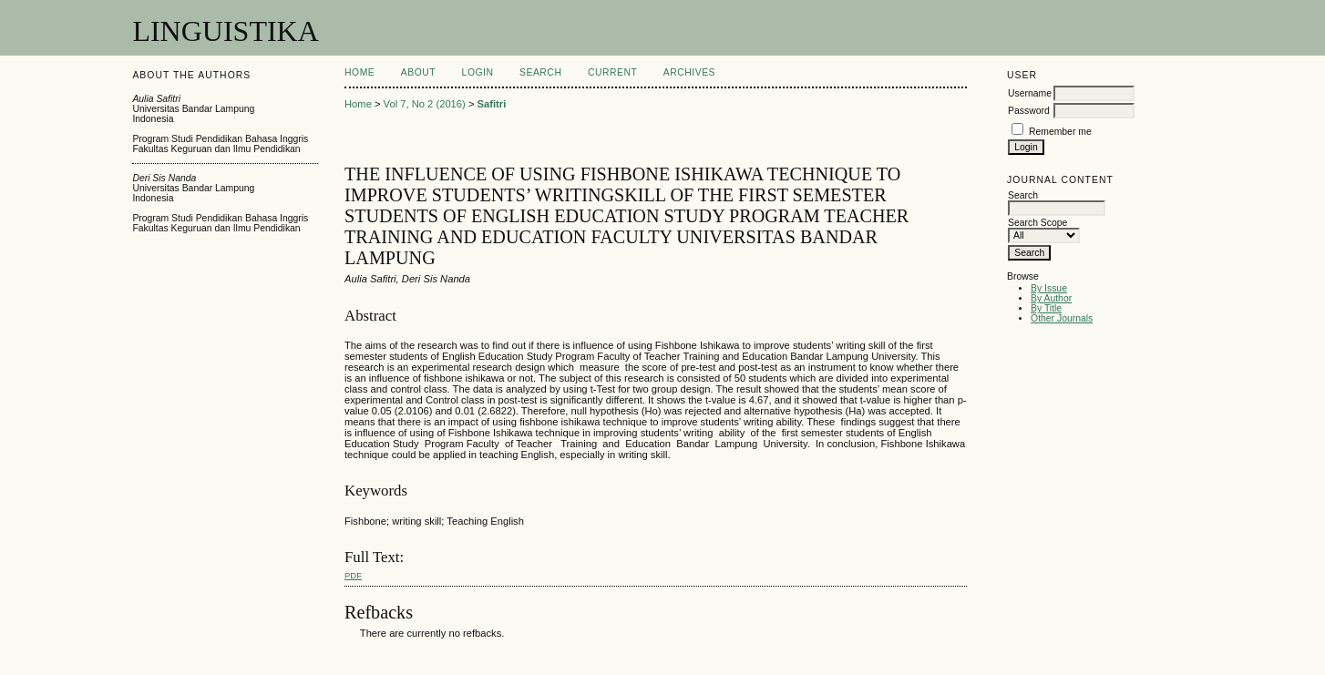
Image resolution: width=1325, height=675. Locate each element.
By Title (1046, 308)
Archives (689, 72)
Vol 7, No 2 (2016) (425, 103)
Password (1029, 111)
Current (612, 72)
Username (1030, 93)
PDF (353, 575)
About (418, 72)
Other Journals (1062, 318)
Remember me (1060, 132)
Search (540, 72)
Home (359, 72)
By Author (1051, 298)
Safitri (492, 103)
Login (478, 72)
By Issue (1049, 288)
